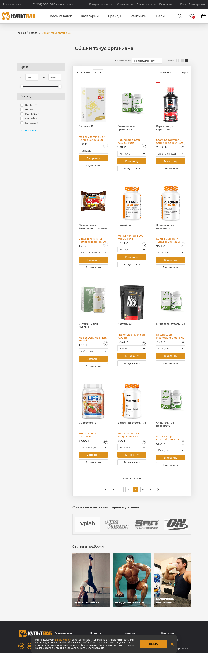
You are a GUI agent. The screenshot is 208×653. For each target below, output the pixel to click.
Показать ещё (132, 480)
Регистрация (197, 4)
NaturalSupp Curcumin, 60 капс (168, 440)
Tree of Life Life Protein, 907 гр (88, 437)
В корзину (93, 158)
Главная (21, 32)
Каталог (33, 32)
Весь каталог (61, 16)
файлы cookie (63, 639)
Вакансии (165, 4)
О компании (125, 4)
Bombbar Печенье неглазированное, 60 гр (92, 241)
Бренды (114, 16)
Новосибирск (10, 4)
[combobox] (147, 61)
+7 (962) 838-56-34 (52, 4)
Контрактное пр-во (101, 4)
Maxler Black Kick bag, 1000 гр (131, 337)
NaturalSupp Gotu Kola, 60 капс (128, 141)
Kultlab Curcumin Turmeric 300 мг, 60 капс (168, 241)
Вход (183, 4)
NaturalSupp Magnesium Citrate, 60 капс (170, 337)
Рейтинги (138, 16)
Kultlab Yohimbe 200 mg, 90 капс (130, 238)
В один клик (93, 165)
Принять (153, 644)
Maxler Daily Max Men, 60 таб (93, 340)
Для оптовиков (146, 4)
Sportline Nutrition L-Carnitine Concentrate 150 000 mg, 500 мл (169, 141)
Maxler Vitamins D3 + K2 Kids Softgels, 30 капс (92, 138)
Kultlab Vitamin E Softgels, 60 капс (128, 437)
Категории (90, 16)
